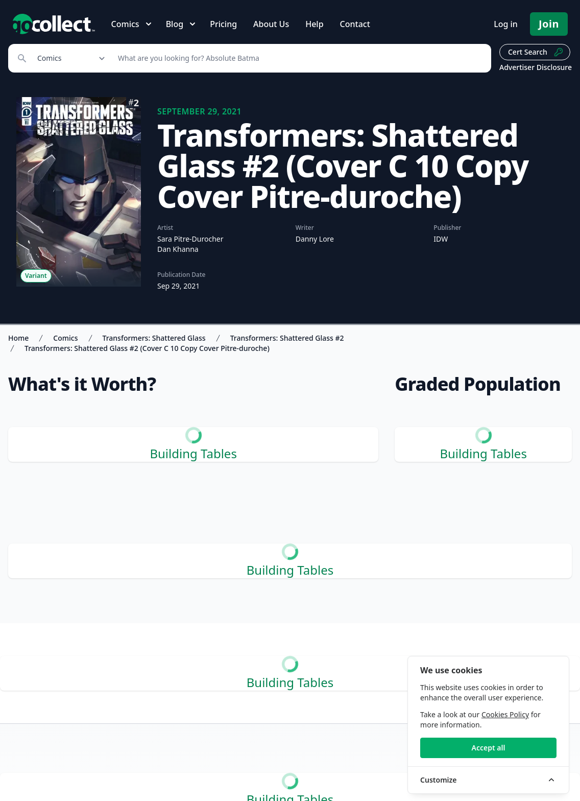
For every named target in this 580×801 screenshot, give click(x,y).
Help (314, 24)
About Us (271, 24)
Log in (506, 24)
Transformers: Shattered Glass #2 (287, 338)
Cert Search (536, 52)
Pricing (223, 24)
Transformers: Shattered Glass (154, 338)
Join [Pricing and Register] (549, 24)
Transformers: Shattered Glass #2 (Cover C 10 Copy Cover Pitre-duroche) (147, 348)
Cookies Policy (505, 714)
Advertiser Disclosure (535, 67)
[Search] (298, 58)
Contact (355, 24)
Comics (65, 338)
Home (18, 338)
